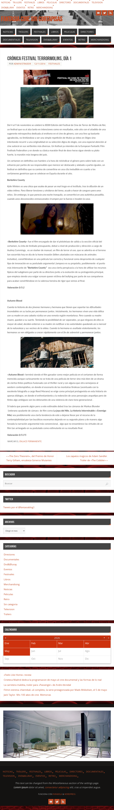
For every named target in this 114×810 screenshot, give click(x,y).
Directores (69, 2)
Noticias (6, 2)
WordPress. (70, 798)
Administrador (22, 63)
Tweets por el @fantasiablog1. (19, 511)
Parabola (57, 798)
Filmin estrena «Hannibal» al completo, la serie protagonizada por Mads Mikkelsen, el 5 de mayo (55, 694)
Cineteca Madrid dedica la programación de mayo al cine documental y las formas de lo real (53, 684)
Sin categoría (10, 608)
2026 (57, 642)
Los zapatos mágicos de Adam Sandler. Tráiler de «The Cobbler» (86, 458)
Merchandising (48, 7)
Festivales (32, 2)
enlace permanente (30, 441)
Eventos (22, 7)
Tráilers (18, 2)
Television (105, 2)
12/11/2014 (39, 63)
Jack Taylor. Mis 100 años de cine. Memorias (27, 698)
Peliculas (55, 2)
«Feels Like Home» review (17, 679)
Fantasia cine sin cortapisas (31, 18)
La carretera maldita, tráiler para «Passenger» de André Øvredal (37, 689)
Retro (33, 7)
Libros (44, 2)
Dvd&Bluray (8, 7)
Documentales (87, 2)
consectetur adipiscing (57, 791)
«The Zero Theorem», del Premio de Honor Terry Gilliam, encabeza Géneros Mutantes (28, 460)
